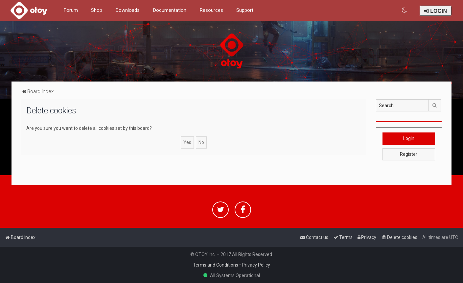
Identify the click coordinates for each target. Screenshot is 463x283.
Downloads (127, 10)
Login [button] (408, 138)
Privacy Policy (256, 265)
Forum (70, 10)
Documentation (169, 10)
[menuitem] (404, 10)
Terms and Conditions (215, 265)
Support (244, 10)
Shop (96, 10)
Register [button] (408, 154)
